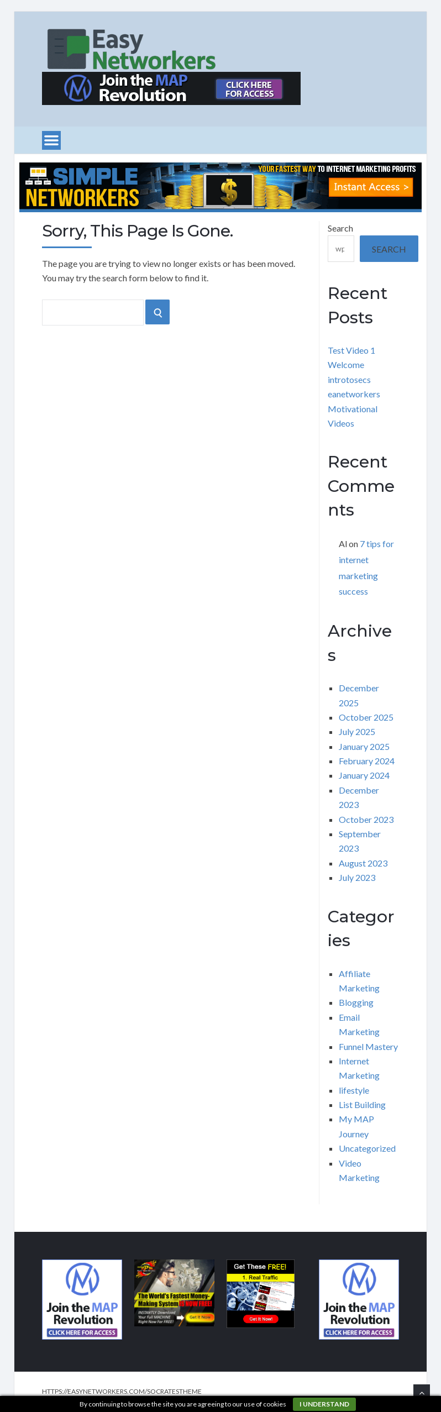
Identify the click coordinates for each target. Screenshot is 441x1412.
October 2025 (366, 717)
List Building (362, 1104)
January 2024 (364, 775)
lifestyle (354, 1090)
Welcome (346, 364)
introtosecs (349, 379)
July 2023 (357, 877)
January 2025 (364, 746)
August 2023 (363, 863)
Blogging (356, 1002)
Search (340, 228)
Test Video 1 (351, 350)
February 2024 (367, 760)
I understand (324, 1404)
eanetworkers (354, 394)
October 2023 (366, 819)
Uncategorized (367, 1148)
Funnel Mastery (368, 1046)
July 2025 (357, 731)
